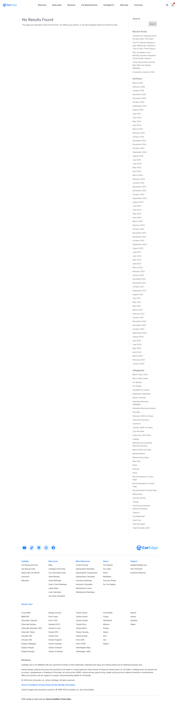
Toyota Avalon (82, 616)
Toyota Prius (81, 624)
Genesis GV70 (54, 624)
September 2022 (140, 244)
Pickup (106, 628)
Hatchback (107, 620)
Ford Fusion (53, 616)
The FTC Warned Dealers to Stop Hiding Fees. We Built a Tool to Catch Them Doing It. (144, 45)
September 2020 (140, 333)
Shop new (42, 5)
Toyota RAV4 (81, 628)
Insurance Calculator (84, 584)
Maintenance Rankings (85, 592)
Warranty (124, 5)
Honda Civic (53, 636)
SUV (105, 636)
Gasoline (133, 620)
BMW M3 (25, 616)
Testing (136, 502)
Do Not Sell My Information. (64, 685)
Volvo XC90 (81, 644)
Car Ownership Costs (57, 573)
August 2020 (138, 337)
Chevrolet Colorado (29, 620)
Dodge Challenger (28, 644)
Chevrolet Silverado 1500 (31, 628)
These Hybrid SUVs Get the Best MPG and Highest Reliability (144, 65)
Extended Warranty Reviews (144, 408)
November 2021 (139, 283)
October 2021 (138, 287)
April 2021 (137, 306)
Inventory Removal (138, 573)
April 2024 (137, 171)
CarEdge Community (57, 569)
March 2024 (138, 175)
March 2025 (138, 129)
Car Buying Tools (28, 569)
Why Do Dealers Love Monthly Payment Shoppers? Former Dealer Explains (144, 55)
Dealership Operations (142, 394)
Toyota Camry (81, 613)
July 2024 (137, 160)
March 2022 (138, 267)
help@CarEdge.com (138, 565)
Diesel (132, 624)
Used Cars (137, 520)
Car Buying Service (89, 5)
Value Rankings (55, 580)
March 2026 (138, 83)
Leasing (136, 439)
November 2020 (139, 325)
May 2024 (137, 167)
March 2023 (138, 221)
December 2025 (139, 94)
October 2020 (138, 329)
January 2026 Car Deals (143, 427)
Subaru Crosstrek (56, 651)
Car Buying (137, 382)
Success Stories (139, 498)
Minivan (106, 624)
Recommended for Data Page (145, 490)
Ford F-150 (53, 620)
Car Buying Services (29, 565)
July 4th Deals (138, 431)
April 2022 (137, 264)
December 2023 (139, 187)
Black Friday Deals (140, 378)
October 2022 (138, 240)
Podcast (136, 469)
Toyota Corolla (82, 620)
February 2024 (139, 179)
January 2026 (138, 90)
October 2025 (138, 102)
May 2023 (137, 214)
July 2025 (137, 114)
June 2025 (137, 117)
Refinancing (137, 494)
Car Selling (137, 386)
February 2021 (138, 314)
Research (71, 5)
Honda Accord (54, 628)
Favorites (136, 412)
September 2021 (139, 290)
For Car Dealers (109, 584)
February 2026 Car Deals (143, 416)
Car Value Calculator (57, 596)
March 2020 (138, 356)
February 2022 (139, 271)
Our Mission (108, 565)
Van (104, 640)
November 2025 (139, 98)
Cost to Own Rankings (58, 584)
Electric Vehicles (139, 398)
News (135, 465)
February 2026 (139, 87)
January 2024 (138, 183)
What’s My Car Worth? (30, 573)
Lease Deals (53, 588)
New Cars (137, 461)
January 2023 (138, 229)
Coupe (105, 616)
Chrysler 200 (26, 636)
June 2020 (137, 344)
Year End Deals (139, 524)
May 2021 (137, 302)
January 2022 (138, 275)
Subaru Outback (55, 647)
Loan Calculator (55, 592)
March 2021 (137, 310)
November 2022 (139, 237)
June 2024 (137, 163)
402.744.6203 (136, 569)
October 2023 (138, 194)
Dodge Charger (27, 647)
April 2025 (137, 125)
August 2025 (138, 110)
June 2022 (137, 256)
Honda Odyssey (55, 644)
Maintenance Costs (84, 588)
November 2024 (139, 144)
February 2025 (139, 133)
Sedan (105, 632)
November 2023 (139, 190)
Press (135, 473)
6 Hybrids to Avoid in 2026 (144, 72)
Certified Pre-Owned (141, 390)
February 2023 (139, 225)
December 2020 (139, 321)
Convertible (107, 613)
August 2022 (138, 248)
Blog (50, 565)
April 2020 (137, 352)
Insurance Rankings (84, 580)
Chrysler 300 (26, 640)
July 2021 (137, 298)
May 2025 (137, 121)
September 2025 (140, 106)
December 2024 (139, 141)
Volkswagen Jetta (83, 651)
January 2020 (138, 364)
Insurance (138, 5)
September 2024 (140, 152)
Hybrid (133, 616)
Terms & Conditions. (30, 685)
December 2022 (139, 233)
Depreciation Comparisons (86, 573)
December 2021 (139, 279)
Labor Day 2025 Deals (142, 435)
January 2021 (138, 317)
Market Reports (139, 453)
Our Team (107, 569)
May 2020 (137, 348)
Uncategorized (139, 516)
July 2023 (137, 206)
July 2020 (137, 340)
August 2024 (138, 156)
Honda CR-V (54, 632)
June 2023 (137, 210)
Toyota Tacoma (82, 632)
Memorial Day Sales (141, 457)
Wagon (106, 644)
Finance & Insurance (141, 420)
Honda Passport (55, 640)
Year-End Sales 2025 (141, 528)
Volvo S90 (80, 640)
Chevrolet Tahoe (28, 632)
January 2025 (138, 137)
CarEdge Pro (108, 5)
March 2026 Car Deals (142, 450)
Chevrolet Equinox (28, 624)
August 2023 (138, 202)
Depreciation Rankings (85, 569)
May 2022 (137, 260)
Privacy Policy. (45, 685)
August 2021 (138, 294)
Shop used (56, 5)
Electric (133, 613)
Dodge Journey (55, 613)
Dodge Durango (27, 651)
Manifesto (107, 576)
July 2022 (137, 252)
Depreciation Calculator (85, 576)
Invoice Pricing (82, 565)
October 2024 (138, 148)
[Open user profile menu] (170, 5)
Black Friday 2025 (140, 374)
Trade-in (136, 512)
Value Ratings (54, 576)
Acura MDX (26, 613)
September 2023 (140, 198)
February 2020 (139, 360)
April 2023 (137, 217)
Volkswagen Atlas (83, 647)
